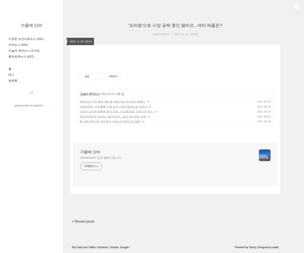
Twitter (92, 247)
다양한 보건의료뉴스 (25, 39)
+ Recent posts (83, 221)
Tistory (252, 247)
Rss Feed (77, 247)
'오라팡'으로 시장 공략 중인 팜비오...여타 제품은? (175, 25)
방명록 (12, 80)
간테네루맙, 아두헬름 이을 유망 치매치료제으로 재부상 (113, 106)
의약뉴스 (18, 44)
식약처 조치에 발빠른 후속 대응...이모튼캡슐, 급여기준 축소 (116, 111)
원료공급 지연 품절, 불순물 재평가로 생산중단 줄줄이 (112, 101)
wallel (275, 247)
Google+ (125, 247)
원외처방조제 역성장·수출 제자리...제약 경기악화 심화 (113, 116)
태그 (11, 74)
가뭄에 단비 (31, 25)
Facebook (102, 247)
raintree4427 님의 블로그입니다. (101, 157)
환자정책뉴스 (21, 56)
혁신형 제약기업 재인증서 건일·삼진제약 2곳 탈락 (110, 121)
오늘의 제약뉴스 (23, 50)
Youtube (114, 247)
